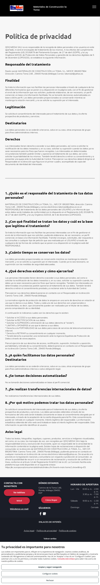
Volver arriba (50, 538)
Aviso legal (29, 530)
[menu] (94, 6)
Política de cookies (67, 530)
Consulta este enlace (66, 559)
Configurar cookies (50, 573)
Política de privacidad (47, 530)
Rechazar (50, 580)
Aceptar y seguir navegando (50, 567)
